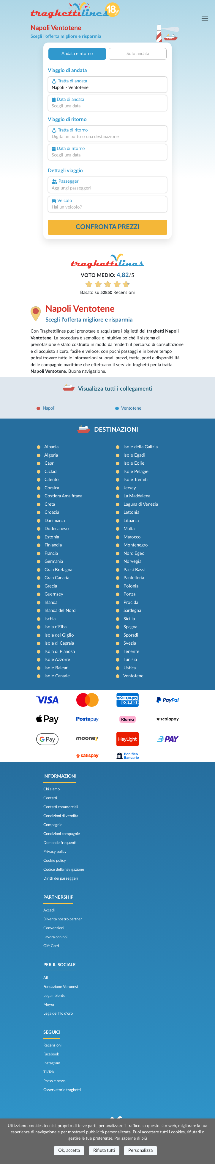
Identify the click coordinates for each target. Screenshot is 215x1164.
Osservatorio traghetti (62, 1090)
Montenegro (136, 545)
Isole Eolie (134, 463)
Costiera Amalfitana (63, 496)
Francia (51, 553)
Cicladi (51, 471)
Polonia (131, 586)
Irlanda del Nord (60, 610)
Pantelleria (134, 578)
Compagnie (52, 825)
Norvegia (132, 561)
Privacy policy (55, 852)
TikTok (48, 1072)
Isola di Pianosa (60, 651)
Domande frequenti (59, 843)
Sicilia (129, 619)
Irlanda (51, 602)
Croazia (52, 512)
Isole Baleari (57, 668)
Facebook (51, 1054)
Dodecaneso (57, 529)
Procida (131, 602)
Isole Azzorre (57, 659)
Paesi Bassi (135, 570)
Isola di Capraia (59, 643)
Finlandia (53, 545)
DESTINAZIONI (116, 430)
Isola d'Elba (56, 627)
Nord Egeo (134, 553)
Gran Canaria (57, 578)
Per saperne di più (130, 1138)
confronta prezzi (108, 227)
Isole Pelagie (136, 471)
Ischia (50, 619)
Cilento (52, 479)
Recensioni (52, 1045)
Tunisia (130, 659)
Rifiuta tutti (104, 1150)
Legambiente (54, 996)
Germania (54, 561)
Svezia (130, 643)
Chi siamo (51, 789)
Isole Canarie (57, 676)
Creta (50, 504)
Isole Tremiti (136, 479)
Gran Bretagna (58, 570)
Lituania (131, 520)
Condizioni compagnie (61, 834)
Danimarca (55, 520)
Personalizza (140, 1150)
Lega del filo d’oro (58, 1013)
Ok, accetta (69, 1150)
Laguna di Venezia (141, 504)
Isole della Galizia (141, 447)
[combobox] (107, 87)
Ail (45, 978)
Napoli (49, 408)
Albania (51, 447)
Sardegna (132, 610)
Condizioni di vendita (60, 816)
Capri (50, 463)
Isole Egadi (134, 455)
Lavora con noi (55, 937)
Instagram (51, 1063)
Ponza (129, 594)
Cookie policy (54, 860)
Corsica (52, 488)
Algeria (51, 455)
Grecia (51, 586)
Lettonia (131, 512)
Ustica (130, 668)
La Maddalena (137, 496)
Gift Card (51, 946)
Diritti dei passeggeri (60, 878)
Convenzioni (53, 928)
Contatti (50, 798)
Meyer (49, 1004)
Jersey (130, 488)
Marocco (132, 537)
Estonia (52, 537)
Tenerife (131, 651)
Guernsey (54, 594)
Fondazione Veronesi (60, 987)
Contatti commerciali (60, 807)
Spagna (130, 627)
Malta (129, 529)
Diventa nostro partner (62, 919)
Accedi (49, 910)
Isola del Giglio (59, 635)
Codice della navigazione (63, 869)
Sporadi (131, 635)
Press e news (54, 1081)
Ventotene (131, 408)
